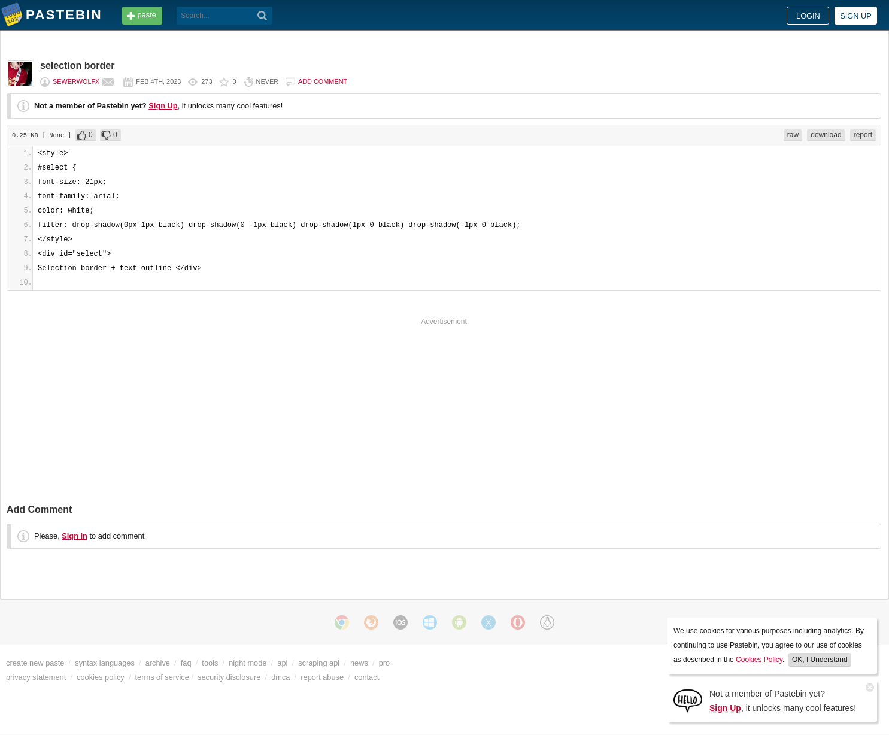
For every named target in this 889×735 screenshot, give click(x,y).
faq (186, 662)
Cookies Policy (759, 659)
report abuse (322, 677)
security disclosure (229, 677)
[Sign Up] (687, 700)
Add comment (322, 81)
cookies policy (101, 677)
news (359, 662)
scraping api (318, 662)
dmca (280, 677)
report (863, 135)
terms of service (162, 677)
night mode (247, 662)
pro (384, 662)
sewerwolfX (76, 81)
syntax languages (105, 662)
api (282, 662)
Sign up (856, 15)
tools (210, 662)
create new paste (35, 662)
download (826, 135)
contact (366, 677)
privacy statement (36, 677)
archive (157, 662)
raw (793, 135)
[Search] (262, 16)
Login (808, 15)
